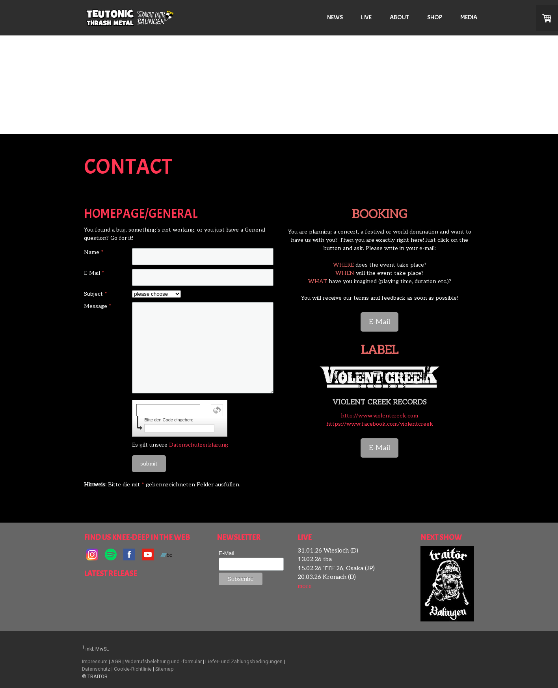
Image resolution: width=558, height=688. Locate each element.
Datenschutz (96, 669)
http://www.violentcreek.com (379, 415)
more (305, 586)
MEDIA (468, 17)
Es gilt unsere (180, 444)
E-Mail (379, 322)
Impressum (95, 661)
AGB (116, 661)
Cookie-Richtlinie (133, 669)
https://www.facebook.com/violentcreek (379, 424)
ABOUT (399, 17)
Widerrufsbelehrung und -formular (163, 661)
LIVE (366, 17)
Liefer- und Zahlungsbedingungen (244, 661)
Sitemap (164, 669)
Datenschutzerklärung (198, 444)
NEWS (335, 17)
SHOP (434, 17)
